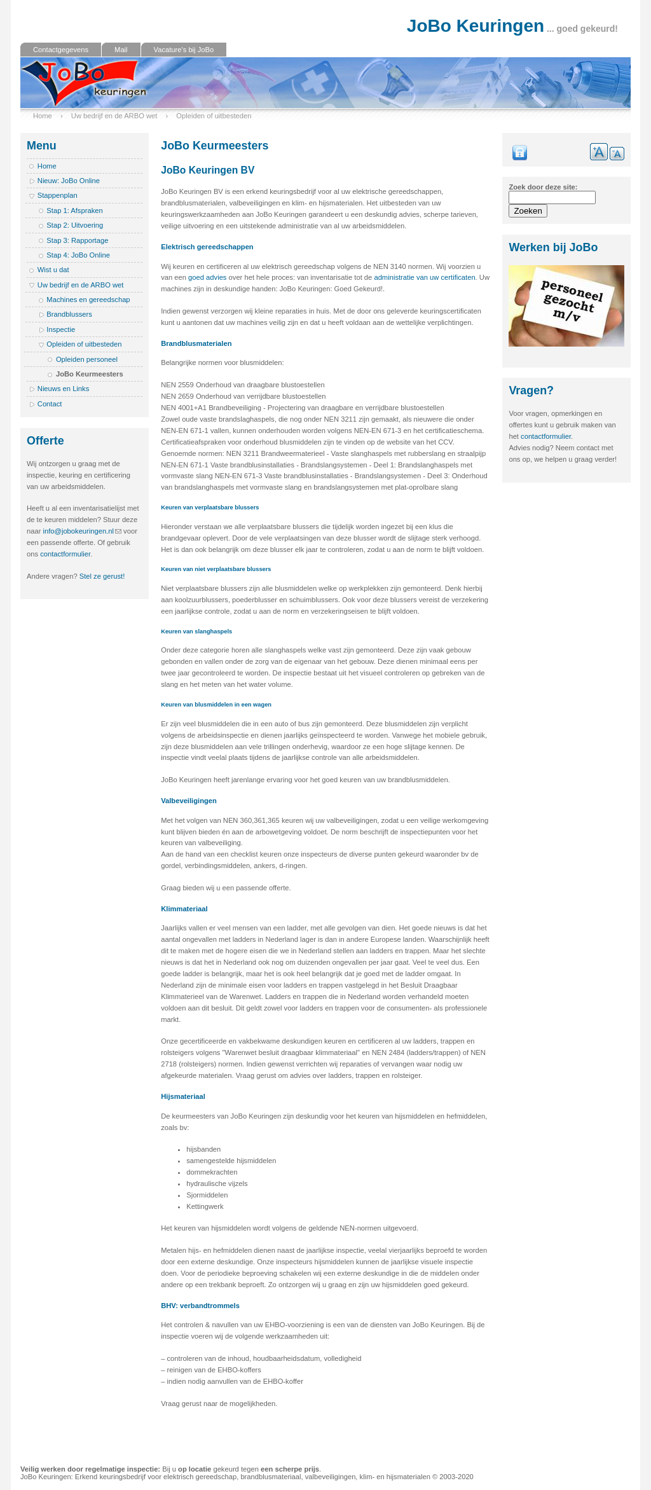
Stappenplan (58, 195)
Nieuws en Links (63, 388)
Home (42, 116)
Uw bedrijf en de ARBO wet (114, 116)
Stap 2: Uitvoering (74, 225)
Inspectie (60, 329)
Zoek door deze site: (543, 187)
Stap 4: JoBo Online (78, 255)
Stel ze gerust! (102, 576)
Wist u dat (53, 269)
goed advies (207, 277)
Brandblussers (69, 314)
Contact (50, 404)
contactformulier (65, 554)
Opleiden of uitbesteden (213, 116)
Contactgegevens (60, 49)
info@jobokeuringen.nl (78, 531)
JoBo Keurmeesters (89, 374)
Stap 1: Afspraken (74, 210)
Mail (121, 49)
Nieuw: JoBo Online (69, 180)
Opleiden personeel (87, 359)
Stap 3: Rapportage (77, 240)
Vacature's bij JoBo (184, 49)
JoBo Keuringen (475, 26)
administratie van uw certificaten (424, 277)
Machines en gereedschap (88, 299)
